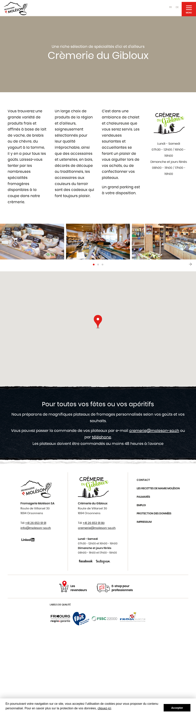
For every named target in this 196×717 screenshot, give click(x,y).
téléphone (101, 437)
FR (170, 7)
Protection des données (154, 513)
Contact (143, 480)
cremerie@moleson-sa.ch (154, 431)
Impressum (144, 522)
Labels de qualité (60, 605)
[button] (93, 264)
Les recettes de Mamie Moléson (158, 488)
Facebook (86, 561)
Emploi (141, 505)
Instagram (103, 561)
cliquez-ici (104, 708)
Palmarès (143, 497)
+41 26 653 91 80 (94, 523)
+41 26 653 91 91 (35, 523)
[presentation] (190, 264)
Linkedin (28, 539)
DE (177, 7)
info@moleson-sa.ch (35, 528)
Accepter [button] (177, 707)
